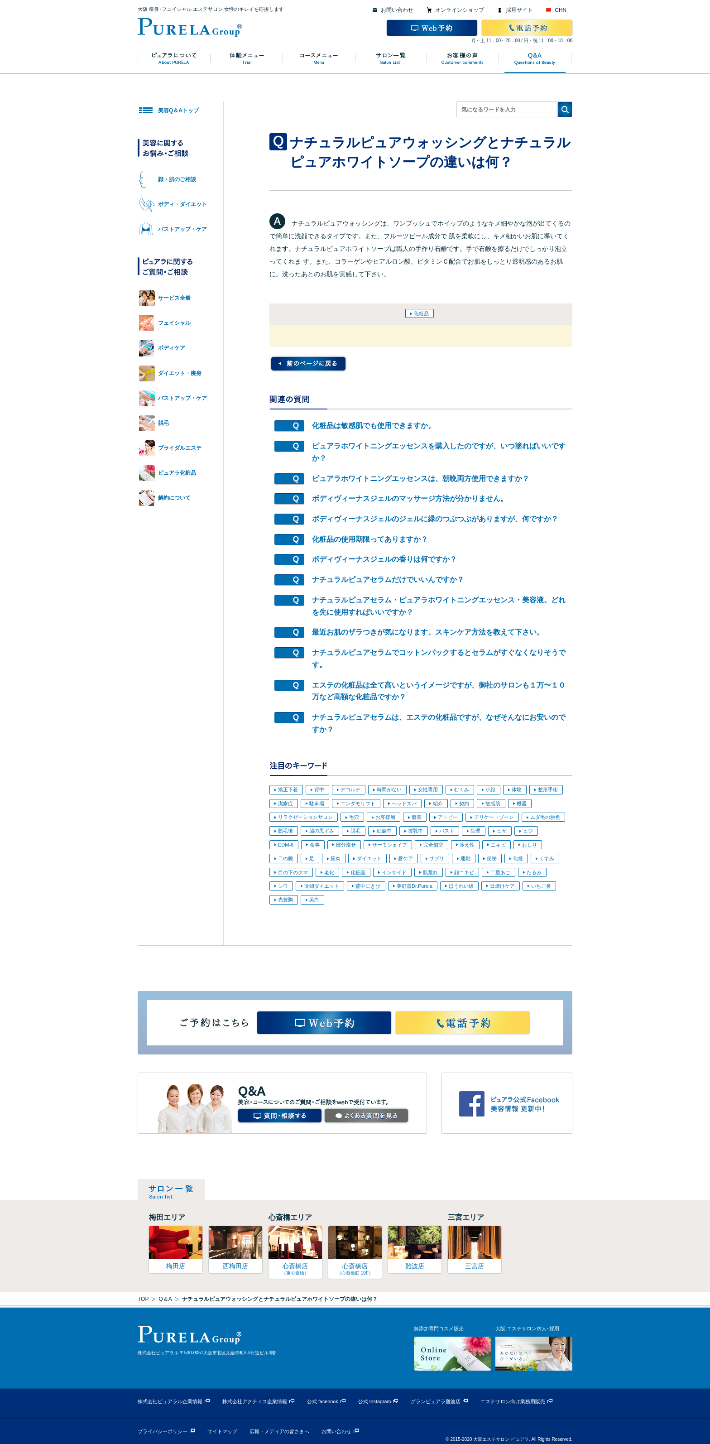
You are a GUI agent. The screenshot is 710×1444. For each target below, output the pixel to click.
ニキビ (498, 844)
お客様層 (385, 817)
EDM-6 (285, 844)
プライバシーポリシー (162, 1431)
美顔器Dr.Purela (414, 886)
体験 (517, 789)
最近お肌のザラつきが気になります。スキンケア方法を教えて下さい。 (428, 632)
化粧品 (421, 313)
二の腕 (285, 858)
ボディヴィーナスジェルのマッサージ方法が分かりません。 (410, 498)
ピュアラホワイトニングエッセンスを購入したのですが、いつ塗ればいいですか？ (439, 452)
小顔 (490, 789)
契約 (464, 803)
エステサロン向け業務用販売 (512, 1401)
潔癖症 (285, 803)
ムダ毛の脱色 (545, 817)
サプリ (436, 858)
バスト (446, 830)
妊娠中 (384, 830)
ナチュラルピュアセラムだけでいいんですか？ (388, 579)
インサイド (394, 872)
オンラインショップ (459, 10)
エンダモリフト (358, 803)
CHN (560, 10)
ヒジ (528, 830)
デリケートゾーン (494, 817)
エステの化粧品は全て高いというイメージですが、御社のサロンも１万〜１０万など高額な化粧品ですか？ (439, 691)
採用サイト (519, 10)
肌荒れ (430, 872)
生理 (475, 830)
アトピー (448, 817)
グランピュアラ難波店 (436, 1401)
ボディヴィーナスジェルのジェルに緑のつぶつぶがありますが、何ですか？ (435, 519)
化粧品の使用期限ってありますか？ (370, 539)
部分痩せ (346, 844)
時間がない (389, 789)
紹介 (438, 803)
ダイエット (369, 858)
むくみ (461, 789)
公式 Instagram (374, 1401)
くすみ (546, 858)
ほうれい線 (461, 886)
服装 (417, 817)
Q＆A (165, 1299)
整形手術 (548, 789)
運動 (465, 858)
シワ (283, 886)
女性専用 (428, 789)
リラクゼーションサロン (305, 817)
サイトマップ (222, 1431)
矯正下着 (288, 789)
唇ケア (405, 858)
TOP (143, 1299)
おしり (529, 844)
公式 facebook (322, 1401)
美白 (314, 899)
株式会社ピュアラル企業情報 (170, 1401)
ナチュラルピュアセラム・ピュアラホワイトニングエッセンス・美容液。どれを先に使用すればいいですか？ (439, 606)
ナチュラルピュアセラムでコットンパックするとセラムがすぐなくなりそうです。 (439, 659)
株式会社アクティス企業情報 (254, 1401)
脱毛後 (285, 830)
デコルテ (350, 789)
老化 (329, 872)
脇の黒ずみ (321, 830)
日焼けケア (502, 886)
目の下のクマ (293, 872)
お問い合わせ (397, 10)
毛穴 (354, 817)
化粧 (518, 858)
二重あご (500, 872)
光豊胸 (285, 899)
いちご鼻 (541, 886)
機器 (522, 803)
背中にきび (367, 886)
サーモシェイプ (389, 844)
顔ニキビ (464, 872)
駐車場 (316, 803)
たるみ (534, 872)
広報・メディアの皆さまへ (279, 1431)
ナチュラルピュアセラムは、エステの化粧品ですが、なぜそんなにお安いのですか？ (439, 723)
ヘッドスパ (404, 803)
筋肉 (336, 858)
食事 (315, 844)
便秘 (492, 858)
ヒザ (502, 830)
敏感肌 (492, 803)
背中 (319, 789)
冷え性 (467, 844)
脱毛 (355, 830)
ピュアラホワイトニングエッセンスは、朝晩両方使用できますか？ (420, 478)
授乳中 (415, 830)
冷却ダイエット (321, 886)
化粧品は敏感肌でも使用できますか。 (373, 425)
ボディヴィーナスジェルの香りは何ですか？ (384, 559)
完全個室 (433, 844)
